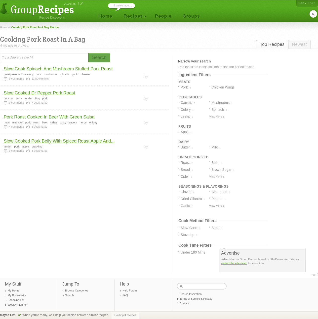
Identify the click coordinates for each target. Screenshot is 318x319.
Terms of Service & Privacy (196, 298)
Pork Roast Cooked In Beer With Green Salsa (49, 117)
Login (311, 2)
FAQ (125, 295)
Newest (299, 44)
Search (69, 295)
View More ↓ (216, 116)
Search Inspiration (191, 293)
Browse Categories (76, 290)
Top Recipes (272, 44)
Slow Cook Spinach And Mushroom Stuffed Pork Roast (58, 68)
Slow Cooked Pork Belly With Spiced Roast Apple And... (59, 141)
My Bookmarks (17, 295)
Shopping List (16, 299)
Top (313, 274)
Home (3, 27)
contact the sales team (234, 263)
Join (301, 2)
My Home (13, 290)
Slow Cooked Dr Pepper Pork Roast (39, 92)
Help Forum (129, 290)
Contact (184, 303)
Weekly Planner (17, 304)
